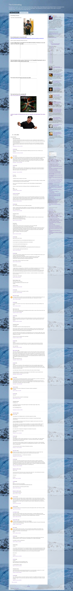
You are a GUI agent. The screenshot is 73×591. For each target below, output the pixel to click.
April (51, 46)
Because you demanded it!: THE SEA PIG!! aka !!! (57, 82)
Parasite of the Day (52, 224)
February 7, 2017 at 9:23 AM (17, 447)
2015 (51, 53)
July (51, 42)
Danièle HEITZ (15, 519)
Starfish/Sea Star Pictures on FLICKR (54, 193)
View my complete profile (53, 29)
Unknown (14, 496)
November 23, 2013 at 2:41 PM (17, 146)
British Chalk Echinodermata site (54, 161)
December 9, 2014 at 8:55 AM (17, 292)
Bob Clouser (15, 295)
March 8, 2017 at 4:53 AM (17, 478)
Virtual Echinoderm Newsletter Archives (55, 199)
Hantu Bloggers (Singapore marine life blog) (55, 216)
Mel (13, 175)
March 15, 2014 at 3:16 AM (17, 233)
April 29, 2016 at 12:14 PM (17, 390)
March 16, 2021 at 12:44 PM (17, 565)
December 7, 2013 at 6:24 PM (17, 162)
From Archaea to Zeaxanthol (53, 215)
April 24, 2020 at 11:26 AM (17, 541)
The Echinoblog (15, 5)
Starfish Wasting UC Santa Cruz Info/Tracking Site (54, 192)
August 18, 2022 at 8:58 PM (17, 580)
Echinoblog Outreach (23, 12)
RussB (14, 377)
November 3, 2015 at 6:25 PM (17, 374)
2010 (51, 60)
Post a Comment (14, 582)
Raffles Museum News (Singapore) (54, 225)
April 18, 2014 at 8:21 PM (17, 261)
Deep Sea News (51, 212)
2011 (51, 58)
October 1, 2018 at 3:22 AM (17, 524)
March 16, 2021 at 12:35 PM (17, 556)
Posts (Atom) (17, 588)
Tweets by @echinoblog (52, 37)
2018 (51, 41)
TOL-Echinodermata (52, 198)
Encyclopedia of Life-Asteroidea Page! (55, 171)
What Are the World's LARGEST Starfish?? (56, 95)
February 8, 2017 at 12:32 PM (17, 456)
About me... (17, 12)
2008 (51, 62)
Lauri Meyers (15, 512)
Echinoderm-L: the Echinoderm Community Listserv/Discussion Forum (55, 169)
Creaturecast (51, 211)
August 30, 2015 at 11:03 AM (17, 321)
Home (12, 12)
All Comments (52, 154)
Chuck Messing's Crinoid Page (53, 165)
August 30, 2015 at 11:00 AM (17, 312)
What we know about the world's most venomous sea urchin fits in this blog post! (57, 133)
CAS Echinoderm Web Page (53, 162)
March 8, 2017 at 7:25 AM (17, 493)
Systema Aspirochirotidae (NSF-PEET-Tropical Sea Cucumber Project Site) (55, 195)
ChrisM (14, 149)
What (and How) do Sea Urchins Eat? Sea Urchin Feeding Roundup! (57, 102)
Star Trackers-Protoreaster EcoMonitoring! (55, 186)
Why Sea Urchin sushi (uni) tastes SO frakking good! (57, 74)
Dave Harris (15, 450)
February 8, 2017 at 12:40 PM (17, 465)
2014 (51, 54)
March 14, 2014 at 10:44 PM (17, 220)
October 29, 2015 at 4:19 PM (17, 337)
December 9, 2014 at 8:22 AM (17, 286)
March (52, 47)
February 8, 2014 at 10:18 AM (17, 210)
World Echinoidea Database (53, 201)
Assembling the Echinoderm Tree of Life (55, 160)
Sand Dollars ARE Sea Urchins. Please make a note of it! (57, 68)
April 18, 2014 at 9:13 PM (17, 277)
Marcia (14, 527)
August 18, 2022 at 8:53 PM (17, 572)
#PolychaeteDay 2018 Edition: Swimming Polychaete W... (55, 44)
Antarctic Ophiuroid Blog (52, 159)
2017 (51, 50)
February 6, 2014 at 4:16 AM (17, 190)
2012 (51, 57)
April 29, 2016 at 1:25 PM (17, 398)
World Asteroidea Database (53, 200)
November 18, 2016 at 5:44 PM (17, 409)
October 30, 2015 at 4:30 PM (17, 347)
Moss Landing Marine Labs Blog (54, 221)
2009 (51, 61)
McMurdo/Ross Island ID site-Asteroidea (55, 181)
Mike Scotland (15, 350)
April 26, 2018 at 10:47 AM (17, 516)
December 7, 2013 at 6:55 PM (17, 172)
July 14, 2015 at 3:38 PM (16, 299)
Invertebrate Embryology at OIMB (54, 218)
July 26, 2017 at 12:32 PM (17, 503)
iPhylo (50, 234)
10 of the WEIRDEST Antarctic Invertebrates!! (56, 88)
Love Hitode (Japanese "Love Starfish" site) (55, 180)
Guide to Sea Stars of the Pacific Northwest (55, 179)
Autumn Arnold (15, 193)
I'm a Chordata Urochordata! (53, 217)
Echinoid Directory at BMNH (53, 170)
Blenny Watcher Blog (52, 210)
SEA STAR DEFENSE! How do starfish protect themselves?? (57, 125)
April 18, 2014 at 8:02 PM (17, 250)
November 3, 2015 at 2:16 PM (17, 359)
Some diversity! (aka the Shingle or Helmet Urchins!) (57, 118)
